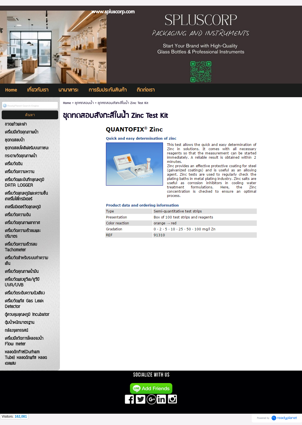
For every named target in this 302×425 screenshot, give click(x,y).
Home (67, 103)
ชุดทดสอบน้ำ (84, 103)
